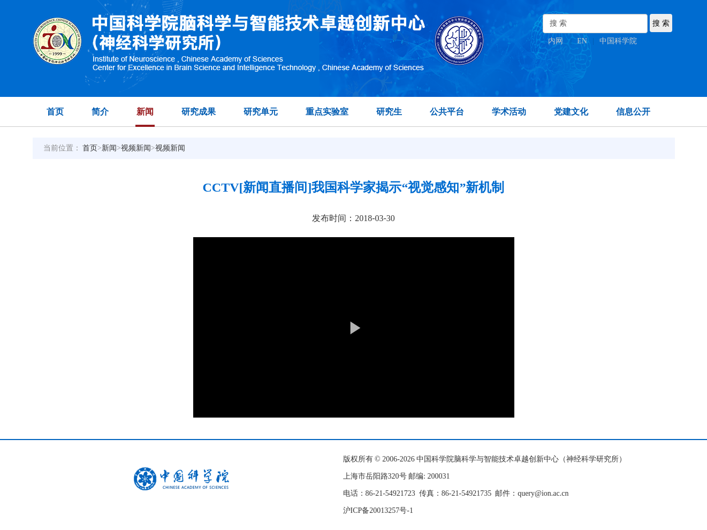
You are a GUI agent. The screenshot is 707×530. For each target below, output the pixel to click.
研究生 (389, 111)
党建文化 (571, 111)
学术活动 (509, 111)
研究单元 (261, 111)
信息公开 (633, 111)
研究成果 (198, 111)
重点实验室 (327, 111)
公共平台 (447, 111)
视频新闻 (136, 148)
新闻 (145, 111)
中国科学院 (618, 41)
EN (582, 41)
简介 (100, 111)
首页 (55, 111)
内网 (555, 41)
